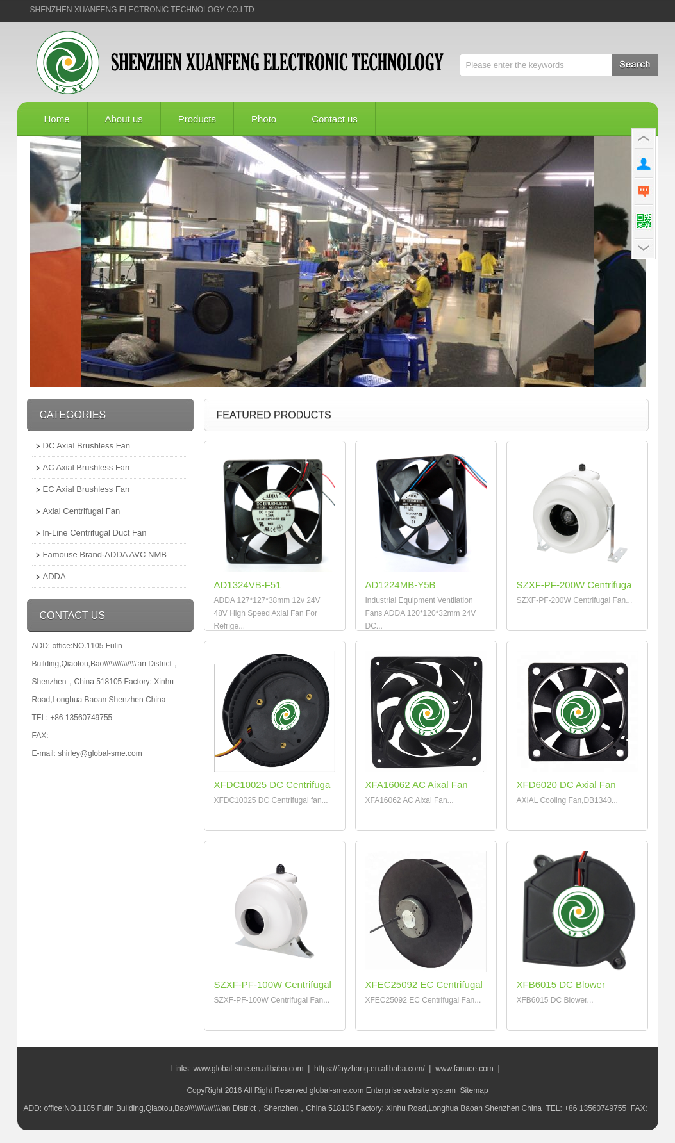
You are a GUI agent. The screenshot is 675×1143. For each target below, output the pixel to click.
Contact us (335, 118)
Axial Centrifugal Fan (82, 511)
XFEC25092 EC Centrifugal (424, 984)
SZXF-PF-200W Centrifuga (574, 584)
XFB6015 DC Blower (561, 984)
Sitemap (474, 1090)
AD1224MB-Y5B (400, 584)
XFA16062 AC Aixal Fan (416, 784)
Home (57, 118)
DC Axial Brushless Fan (87, 445)
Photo (263, 118)
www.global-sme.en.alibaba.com (248, 1068)
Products (197, 118)
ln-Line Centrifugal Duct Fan (95, 533)
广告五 (337, 261)
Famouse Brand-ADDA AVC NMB (105, 554)
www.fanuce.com (464, 1068)
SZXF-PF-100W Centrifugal (272, 984)
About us (124, 118)
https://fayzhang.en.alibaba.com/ (369, 1068)
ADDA (54, 576)
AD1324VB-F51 (247, 584)
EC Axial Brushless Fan (86, 489)
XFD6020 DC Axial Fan (566, 784)
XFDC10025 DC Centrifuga (272, 784)
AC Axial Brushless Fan (86, 467)
